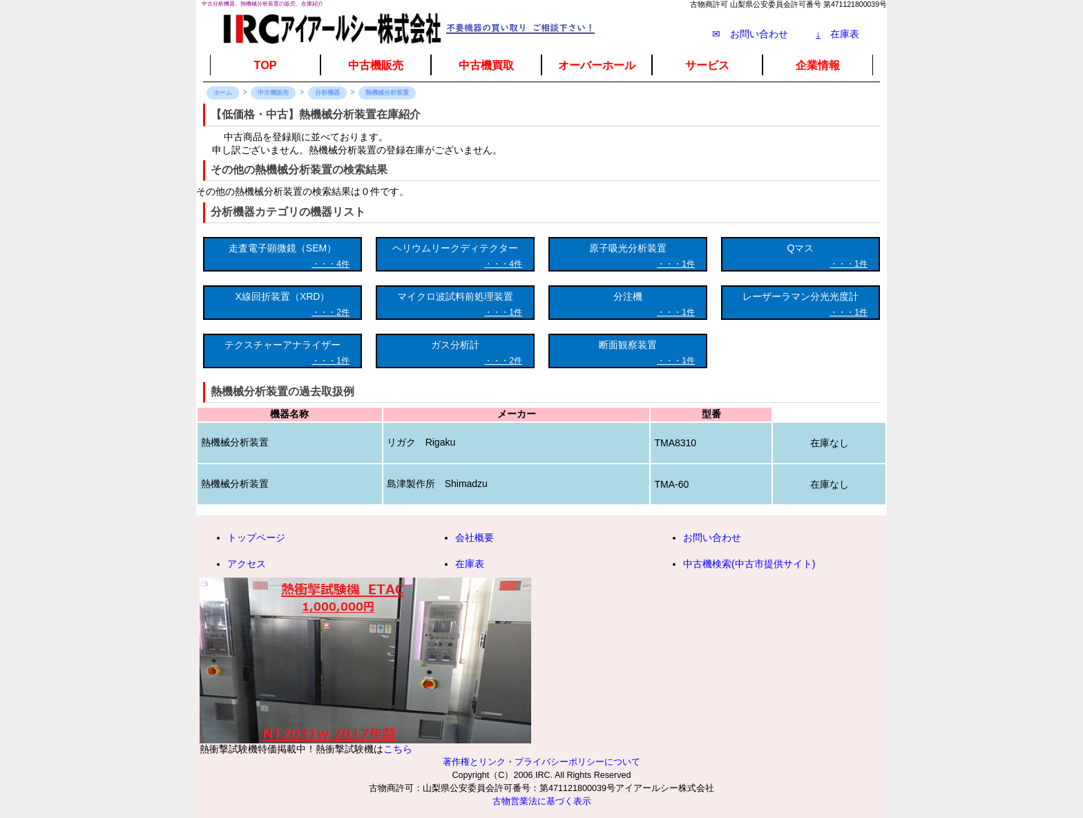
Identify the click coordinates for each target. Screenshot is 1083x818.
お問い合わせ (712, 537)
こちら (397, 748)
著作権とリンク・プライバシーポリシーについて (541, 762)
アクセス (246, 563)
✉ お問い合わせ (750, 33)
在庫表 (837, 33)
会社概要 (474, 537)
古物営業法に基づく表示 (541, 801)
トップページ (256, 537)
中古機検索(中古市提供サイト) (749, 563)
